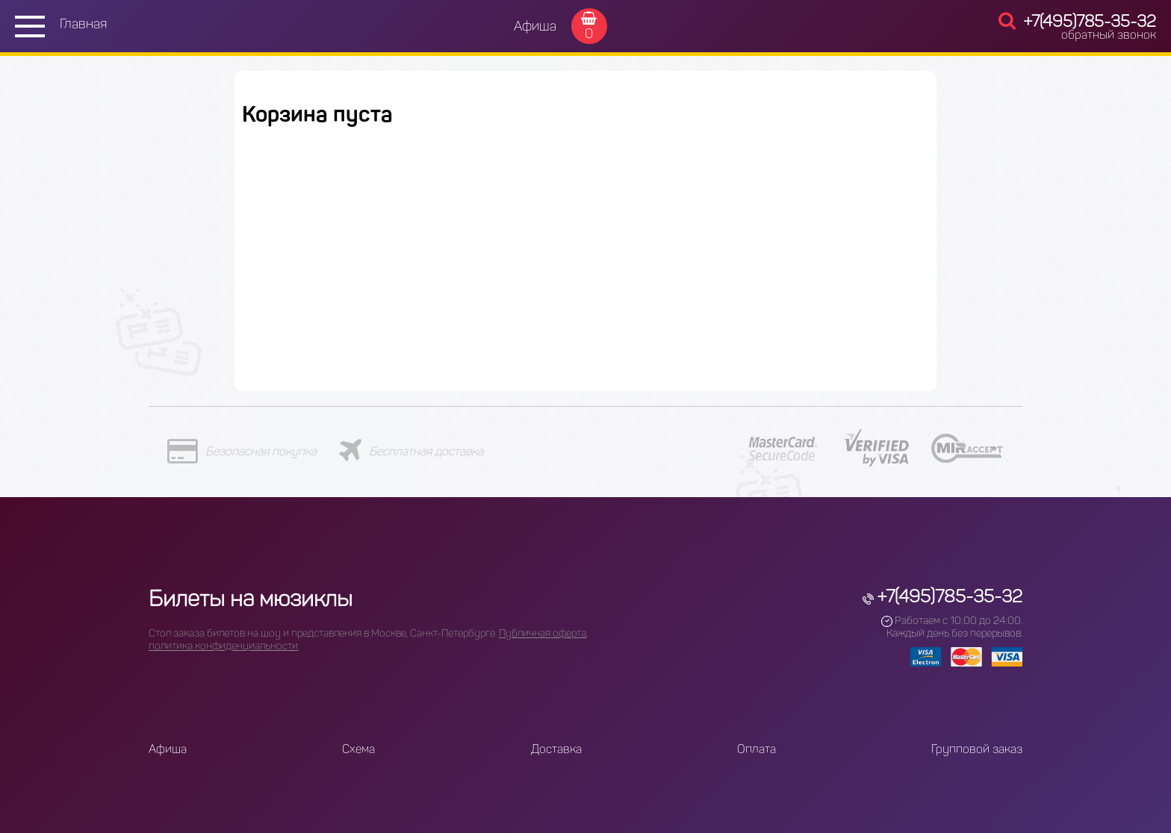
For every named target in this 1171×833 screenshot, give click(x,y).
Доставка (556, 749)
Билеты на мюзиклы (250, 598)
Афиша (535, 26)
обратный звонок (1108, 35)
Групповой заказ (976, 749)
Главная (83, 24)
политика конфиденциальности (223, 646)
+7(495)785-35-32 (1089, 21)
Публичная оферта (542, 633)
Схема (358, 749)
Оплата (756, 749)
